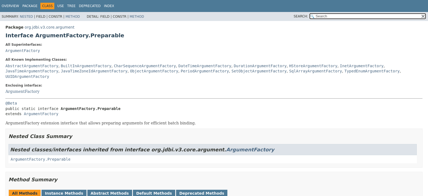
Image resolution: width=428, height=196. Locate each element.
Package (29, 6)
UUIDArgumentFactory (27, 76)
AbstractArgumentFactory (31, 66)
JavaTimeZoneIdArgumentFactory (94, 71)
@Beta (11, 103)
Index (109, 6)
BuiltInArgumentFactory (86, 66)
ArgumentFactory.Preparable (40, 159)
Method (73, 17)
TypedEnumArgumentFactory (372, 71)
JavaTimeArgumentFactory (31, 71)
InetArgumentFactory (362, 66)
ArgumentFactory (22, 50)
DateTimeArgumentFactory (205, 66)
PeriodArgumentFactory (205, 71)
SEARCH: (301, 16)
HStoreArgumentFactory (313, 66)
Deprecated (90, 6)
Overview (10, 6)
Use (60, 6)
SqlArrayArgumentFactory (315, 71)
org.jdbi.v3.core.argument (49, 27)
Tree (71, 6)
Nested (26, 17)
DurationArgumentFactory (260, 66)
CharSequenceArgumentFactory (145, 66)
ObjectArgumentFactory (154, 71)
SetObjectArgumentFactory (259, 71)
